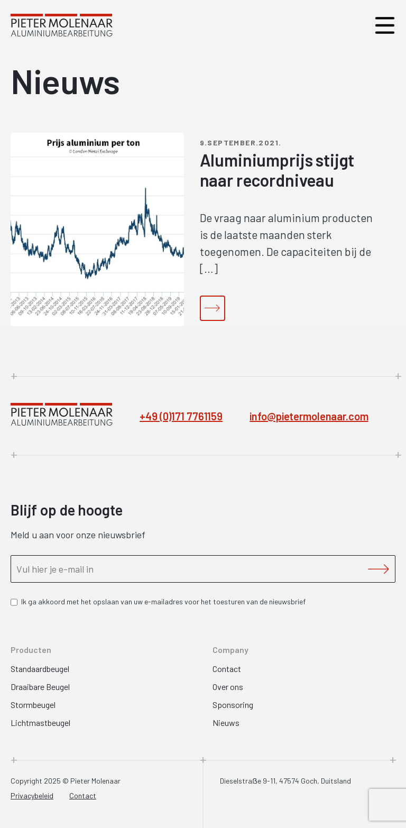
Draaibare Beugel (40, 687)
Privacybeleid (32, 795)
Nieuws (226, 722)
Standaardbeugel (40, 669)
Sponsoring (233, 705)
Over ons (228, 687)
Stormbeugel (33, 705)
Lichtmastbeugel (40, 722)
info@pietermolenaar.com (309, 416)
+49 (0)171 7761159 (181, 416)
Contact (227, 669)
